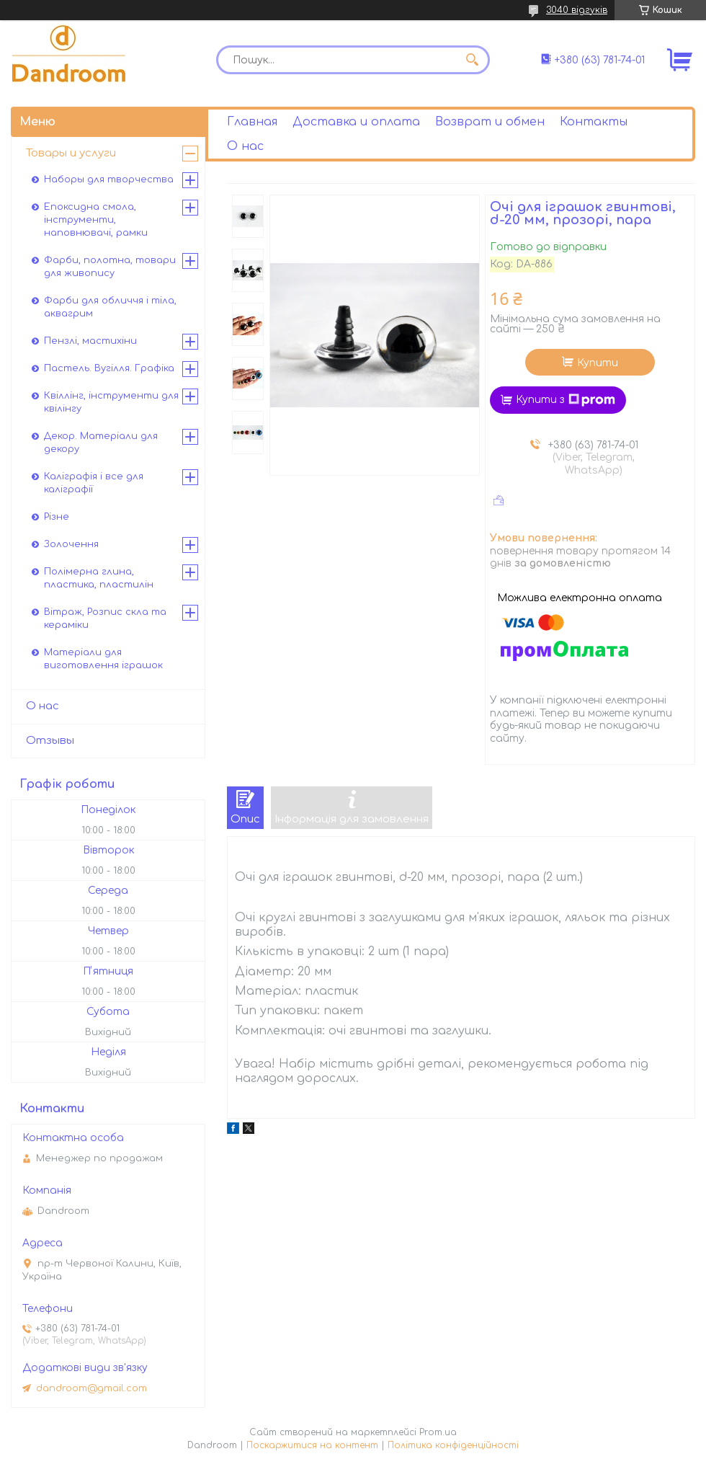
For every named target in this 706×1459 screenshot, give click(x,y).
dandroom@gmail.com (91, 1388)
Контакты (593, 121)
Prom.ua (438, 1432)
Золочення (71, 544)
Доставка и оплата (356, 121)
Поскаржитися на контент (312, 1445)
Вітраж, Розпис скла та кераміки (105, 618)
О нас (245, 146)
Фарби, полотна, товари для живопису (110, 266)
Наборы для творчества (109, 179)
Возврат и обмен (490, 121)
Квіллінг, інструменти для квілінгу (111, 402)
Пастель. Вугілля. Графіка (109, 368)
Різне (56, 517)
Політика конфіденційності (453, 1445)
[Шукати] (471, 59)
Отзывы (50, 741)
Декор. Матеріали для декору (101, 442)
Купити (597, 363)
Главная (252, 121)
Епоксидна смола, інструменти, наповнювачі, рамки (96, 220)
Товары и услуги (71, 153)
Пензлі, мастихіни (90, 341)
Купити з (565, 400)
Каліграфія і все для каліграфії (93, 483)
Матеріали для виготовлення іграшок (103, 658)
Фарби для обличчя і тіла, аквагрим (110, 307)
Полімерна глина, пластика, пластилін (98, 578)
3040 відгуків (576, 10)
